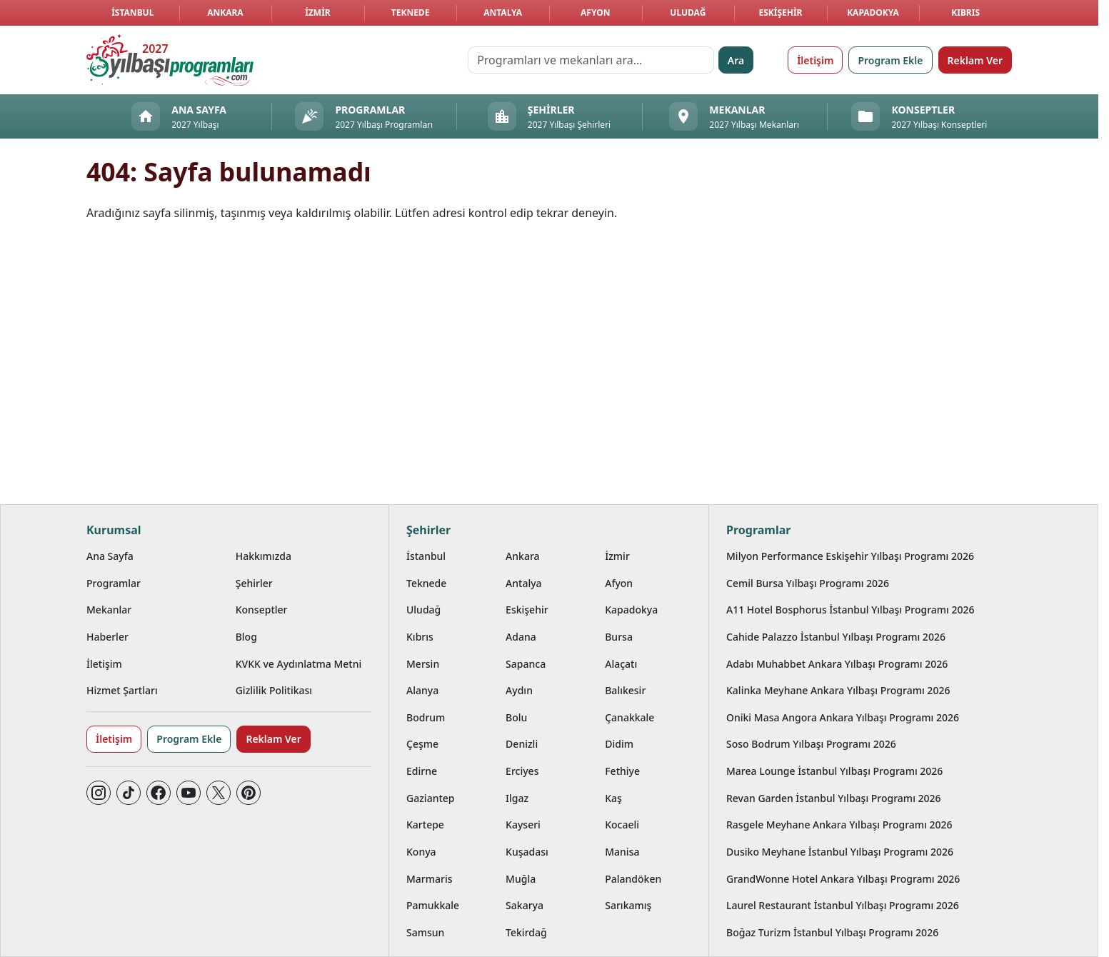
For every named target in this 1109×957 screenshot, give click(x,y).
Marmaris (429, 879)
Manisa (622, 851)
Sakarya (524, 905)
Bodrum (425, 717)
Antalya (502, 12)
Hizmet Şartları (122, 690)
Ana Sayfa (110, 556)
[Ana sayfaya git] (170, 60)
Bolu (516, 717)
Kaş (613, 798)
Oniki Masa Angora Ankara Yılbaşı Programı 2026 (842, 717)
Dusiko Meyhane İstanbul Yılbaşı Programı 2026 (839, 851)
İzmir (317, 12)
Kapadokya (873, 12)
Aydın (519, 690)
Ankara (225, 12)
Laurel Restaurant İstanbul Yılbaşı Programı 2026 (842, 905)
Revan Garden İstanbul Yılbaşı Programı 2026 (833, 798)
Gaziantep (430, 798)
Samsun (425, 932)
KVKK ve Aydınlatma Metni (299, 664)
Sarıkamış (628, 905)
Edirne (421, 771)
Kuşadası (527, 851)
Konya (421, 851)
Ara (736, 60)
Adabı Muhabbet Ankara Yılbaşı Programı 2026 (837, 664)
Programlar (113, 583)
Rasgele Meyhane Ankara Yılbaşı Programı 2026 (839, 824)
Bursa (619, 636)
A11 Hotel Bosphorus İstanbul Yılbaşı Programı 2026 (850, 609)
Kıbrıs (965, 12)
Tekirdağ (526, 932)
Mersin (422, 664)
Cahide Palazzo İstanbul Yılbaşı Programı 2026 (835, 636)
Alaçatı (621, 664)
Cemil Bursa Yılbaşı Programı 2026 (807, 583)
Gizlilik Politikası (274, 690)
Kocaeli (622, 824)
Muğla (521, 879)
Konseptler (262, 609)
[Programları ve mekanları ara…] (591, 60)
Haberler (107, 636)
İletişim (815, 60)
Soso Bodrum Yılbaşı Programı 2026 (811, 744)
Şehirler (254, 583)
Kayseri (523, 824)
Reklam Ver (975, 60)
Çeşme (422, 744)
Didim (619, 744)
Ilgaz (517, 798)
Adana (521, 636)
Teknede (410, 12)
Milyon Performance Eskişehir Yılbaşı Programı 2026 (850, 556)
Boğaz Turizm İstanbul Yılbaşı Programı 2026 (832, 932)
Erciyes (522, 771)
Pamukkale (432, 905)
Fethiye (622, 771)
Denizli (522, 744)
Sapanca (526, 664)
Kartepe (425, 824)
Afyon (595, 12)
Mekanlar (108, 609)
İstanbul (132, 12)
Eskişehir (780, 12)
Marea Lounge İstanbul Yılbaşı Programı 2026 (834, 771)
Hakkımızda (263, 556)
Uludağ (688, 12)
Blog (246, 636)
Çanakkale (629, 717)
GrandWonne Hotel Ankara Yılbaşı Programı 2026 (843, 879)
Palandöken (633, 879)
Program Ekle (890, 60)
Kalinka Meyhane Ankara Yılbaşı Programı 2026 (838, 690)
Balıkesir (625, 690)
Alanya (422, 690)
